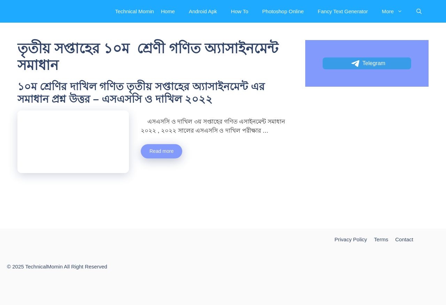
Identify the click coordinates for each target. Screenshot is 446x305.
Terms (381, 239)
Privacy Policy (350, 239)
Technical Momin (134, 11)
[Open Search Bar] (419, 11)
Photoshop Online (283, 11)
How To (239, 11)
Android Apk (203, 11)
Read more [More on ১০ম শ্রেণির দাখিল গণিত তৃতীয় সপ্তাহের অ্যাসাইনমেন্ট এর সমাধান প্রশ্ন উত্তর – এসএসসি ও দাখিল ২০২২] (161, 151)
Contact (404, 239)
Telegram (367, 63)
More (395, 11)
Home (168, 11)
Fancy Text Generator (343, 11)
